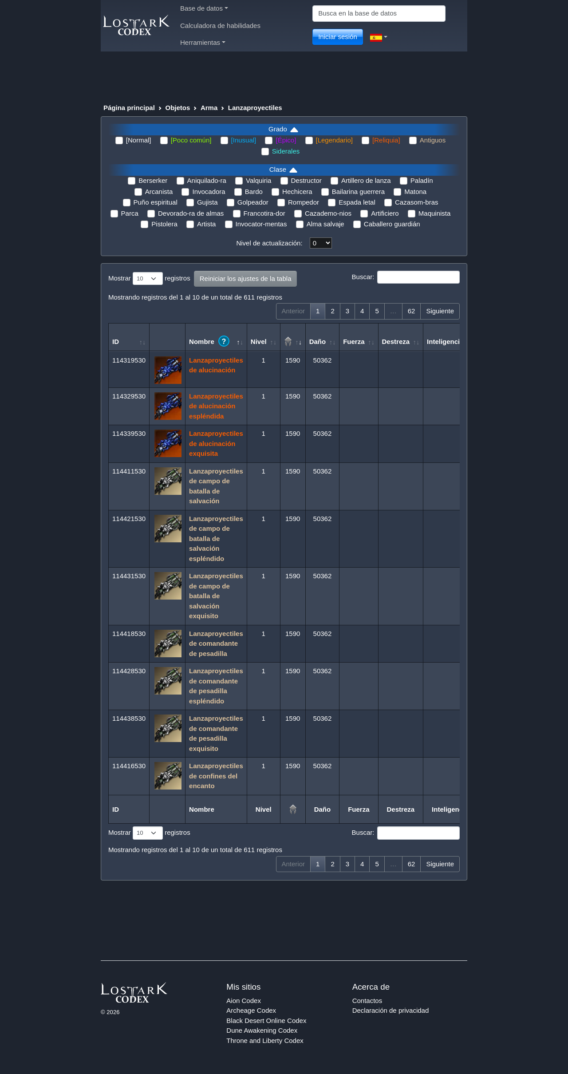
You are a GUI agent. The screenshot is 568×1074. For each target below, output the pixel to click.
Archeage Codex (251, 1010)
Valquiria (258, 180)
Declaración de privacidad (390, 1010)
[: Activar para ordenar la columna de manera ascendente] (293, 337)
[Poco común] (191, 140)
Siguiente (440, 311)
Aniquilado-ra (206, 180)
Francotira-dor (264, 213)
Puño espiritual (156, 202)
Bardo (254, 191)
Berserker (152, 180)
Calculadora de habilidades (220, 25)
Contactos (367, 1000)
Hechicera (297, 191)
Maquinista (434, 213)
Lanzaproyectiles (255, 107)
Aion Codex (243, 1000)
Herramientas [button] (202, 42)
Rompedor (303, 202)
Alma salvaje (325, 224)
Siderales (286, 151)
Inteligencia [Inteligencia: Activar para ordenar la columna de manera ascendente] (445, 341)
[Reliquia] (386, 140)
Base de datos (204, 8)
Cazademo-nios (328, 213)
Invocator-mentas (261, 224)
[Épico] (286, 140)
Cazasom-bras (416, 202)
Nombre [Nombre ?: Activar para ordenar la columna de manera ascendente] (209, 341)
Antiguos (433, 140)
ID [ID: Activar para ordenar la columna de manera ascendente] (115, 341)
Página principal (129, 107)
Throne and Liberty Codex (264, 1040)
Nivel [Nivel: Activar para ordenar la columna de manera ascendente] (259, 341)
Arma (209, 107)
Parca (129, 213)
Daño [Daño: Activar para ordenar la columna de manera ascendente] (317, 341)
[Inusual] (243, 140)
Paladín (421, 180)
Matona (415, 191)
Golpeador (252, 202)
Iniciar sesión (337, 36)
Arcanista (159, 191)
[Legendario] (334, 140)
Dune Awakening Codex (261, 1030)
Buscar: (406, 277)
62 (411, 311)
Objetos (177, 107)
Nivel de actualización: (269, 243)
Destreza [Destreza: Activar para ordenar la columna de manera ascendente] (396, 341)
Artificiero (385, 213)
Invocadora (208, 191)
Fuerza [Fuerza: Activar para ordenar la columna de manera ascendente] (353, 341)
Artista (206, 224)
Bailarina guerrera (358, 191)
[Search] (379, 13)
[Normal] (138, 140)
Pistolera (164, 224)
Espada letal (357, 202)
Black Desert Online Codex (266, 1020)
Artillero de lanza (366, 180)
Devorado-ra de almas (191, 213)
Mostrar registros (149, 278)
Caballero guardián (392, 224)
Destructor (306, 180)
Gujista (207, 202)
